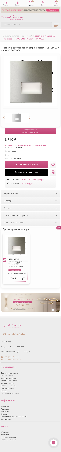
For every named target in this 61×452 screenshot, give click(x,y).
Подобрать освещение (12, 25)
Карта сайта (6, 419)
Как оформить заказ (9, 381)
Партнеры (5, 409)
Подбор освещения (8, 437)
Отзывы (4, 414)
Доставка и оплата (8, 386)
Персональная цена (14, 270)
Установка (5, 435)
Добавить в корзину (26, 164)
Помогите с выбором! (26, 172)
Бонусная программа (9, 373)
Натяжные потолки (8, 440)
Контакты (5, 411)
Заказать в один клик (17, 273)
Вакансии (5, 406)
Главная (5, 3)
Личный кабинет (7, 376)
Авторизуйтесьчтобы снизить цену (30, 130)
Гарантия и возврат (9, 378)
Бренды (4, 391)
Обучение (5, 432)
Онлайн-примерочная (10, 393)
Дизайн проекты (7, 388)
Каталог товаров (7, 383)
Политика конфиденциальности (14, 417)
